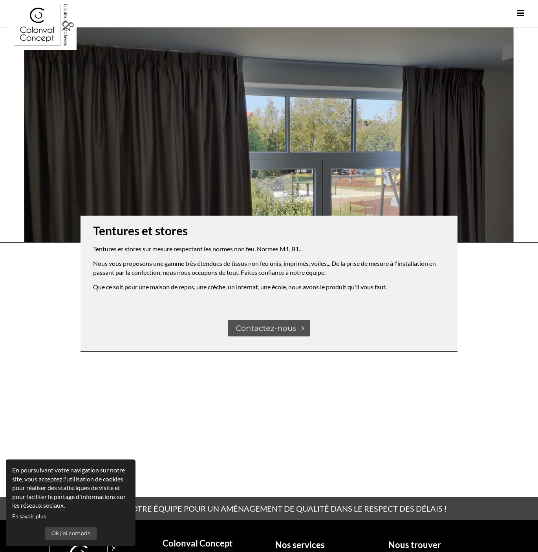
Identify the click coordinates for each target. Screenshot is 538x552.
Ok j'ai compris (70, 533)
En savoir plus (29, 516)
